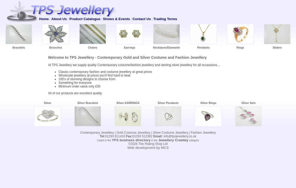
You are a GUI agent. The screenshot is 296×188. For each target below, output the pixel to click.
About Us (59, 19)
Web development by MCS (148, 148)
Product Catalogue (84, 19)
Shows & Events (116, 19)
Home (44, 19)
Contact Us (142, 19)
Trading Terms (165, 19)
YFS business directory (131, 140)
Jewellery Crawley (173, 140)
